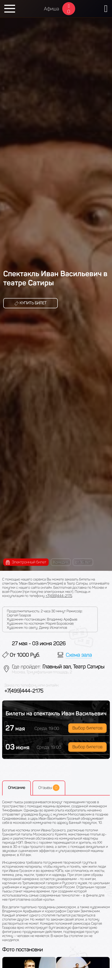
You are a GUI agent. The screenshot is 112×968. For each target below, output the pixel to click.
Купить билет (30, 303)
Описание (16, 787)
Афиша (51, 9)
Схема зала (79, 655)
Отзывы (48, 787)
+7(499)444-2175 (58, 596)
